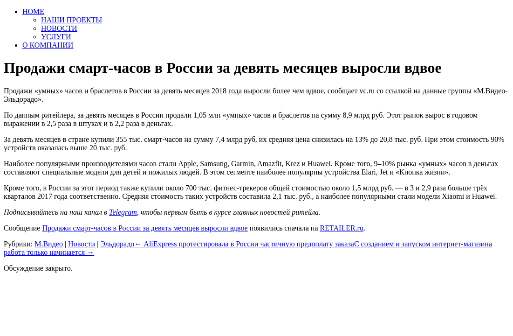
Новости (81, 244)
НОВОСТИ (59, 28)
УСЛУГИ (56, 37)
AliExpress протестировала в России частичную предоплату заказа (244, 244)
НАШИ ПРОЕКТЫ (71, 20)
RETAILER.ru (341, 228)
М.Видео (48, 244)
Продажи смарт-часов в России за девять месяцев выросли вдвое (144, 228)
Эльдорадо (117, 244)
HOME (33, 11)
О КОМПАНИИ (47, 45)
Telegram (123, 212)
